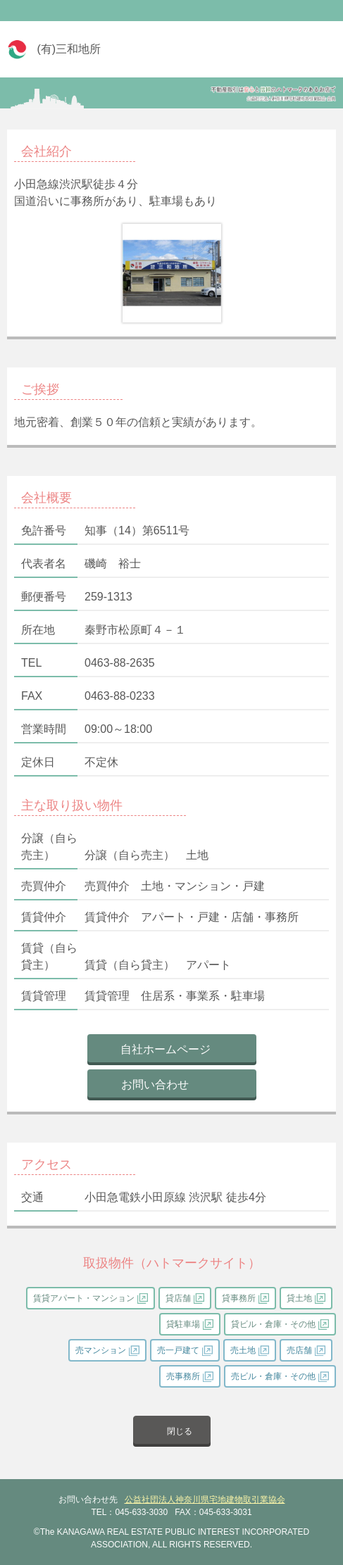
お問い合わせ (155, 1085)
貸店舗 (178, 1298)
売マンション (100, 1350)
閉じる (179, 1431)
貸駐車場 (183, 1324)
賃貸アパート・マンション (84, 1298)
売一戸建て (178, 1350)
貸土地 (299, 1298)
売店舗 (299, 1350)
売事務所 (183, 1376)
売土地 (243, 1350)
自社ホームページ (165, 1049)
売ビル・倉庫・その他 (273, 1376)
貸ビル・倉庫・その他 (273, 1324)
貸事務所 (239, 1298)
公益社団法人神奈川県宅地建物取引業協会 (205, 1499)
